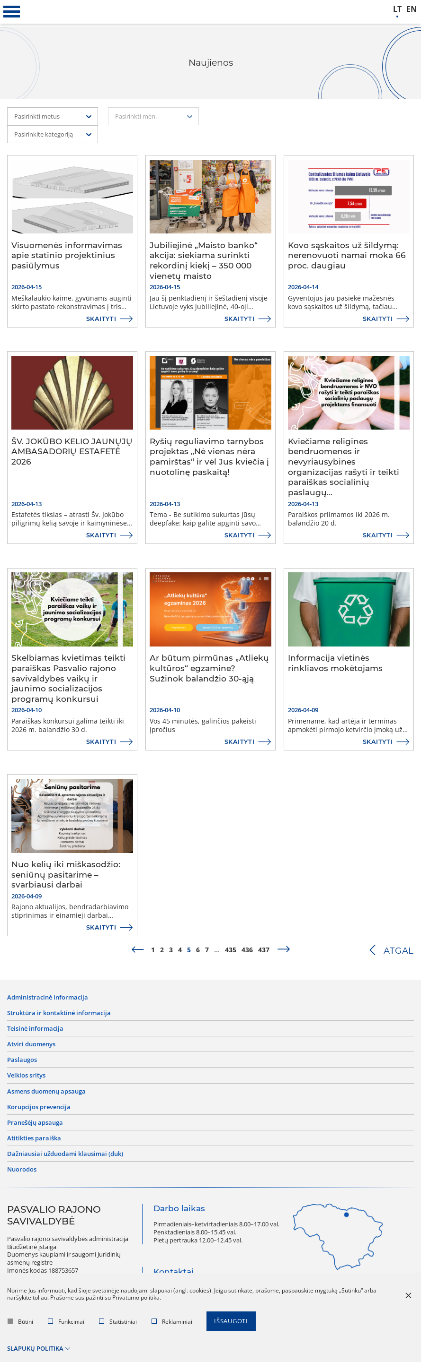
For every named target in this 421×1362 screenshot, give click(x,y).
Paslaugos (22, 1062)
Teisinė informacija (35, 1030)
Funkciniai (66, 1325)
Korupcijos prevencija (39, 1109)
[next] (284, 949)
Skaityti (100, 318)
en (411, 9)
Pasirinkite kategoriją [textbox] (43, 134)
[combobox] (52, 116)
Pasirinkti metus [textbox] (37, 116)
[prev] (137, 949)
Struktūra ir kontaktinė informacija (59, 1013)
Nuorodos (21, 1174)
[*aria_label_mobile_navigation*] (12, 12)
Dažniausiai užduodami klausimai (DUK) (65, 1158)
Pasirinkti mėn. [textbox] (136, 116)
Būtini (20, 1325)
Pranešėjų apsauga (35, 1125)
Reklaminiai (172, 1325)
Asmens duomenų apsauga (46, 1093)
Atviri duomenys (31, 1046)
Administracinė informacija (47, 997)
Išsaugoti (231, 1325)
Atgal (398, 950)
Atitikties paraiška (34, 1142)
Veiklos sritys (26, 1077)
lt (397, 9)
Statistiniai (118, 1325)
